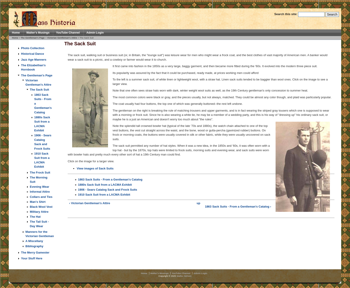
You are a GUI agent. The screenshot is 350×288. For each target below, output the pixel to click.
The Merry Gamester (35, 252)
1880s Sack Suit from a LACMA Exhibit (105, 184)
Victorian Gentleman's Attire (62, 38)
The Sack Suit (39, 89)
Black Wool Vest (41, 206)
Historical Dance (32, 53)
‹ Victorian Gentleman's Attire (89, 203)
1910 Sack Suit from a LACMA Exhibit (104, 194)
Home (16, 32)
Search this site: (286, 14)
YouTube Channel (68, 32)
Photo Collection (32, 48)
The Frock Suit (40, 172)
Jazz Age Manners (33, 59)
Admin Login (95, 32)
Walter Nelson (184, 276)
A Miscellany (34, 241)
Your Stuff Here (31, 258)
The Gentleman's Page (33, 38)
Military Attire (39, 211)
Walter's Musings (38, 32)
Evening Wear (39, 186)
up (198, 203)
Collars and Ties (41, 197)
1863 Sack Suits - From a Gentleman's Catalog (110, 179)
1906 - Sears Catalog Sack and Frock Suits (107, 189)
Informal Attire (40, 191)
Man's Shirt (38, 201)
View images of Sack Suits (95, 168)
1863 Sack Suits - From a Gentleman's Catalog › (238, 206)
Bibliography (34, 246)
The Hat (35, 216)
